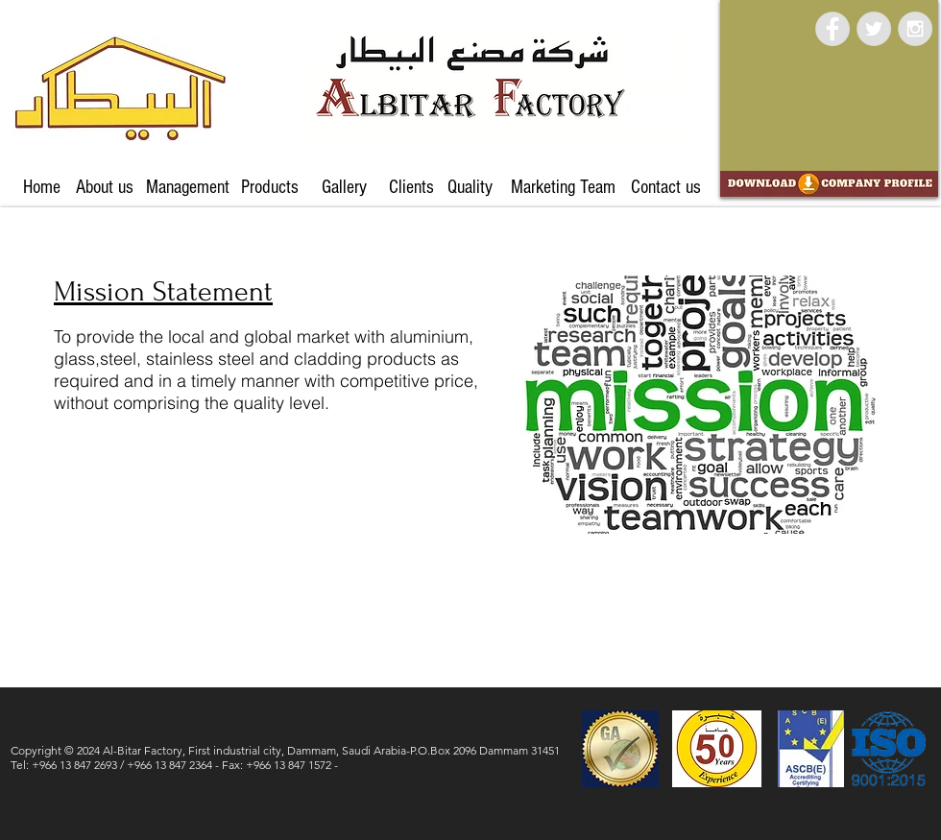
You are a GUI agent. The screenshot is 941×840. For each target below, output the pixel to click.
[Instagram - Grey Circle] (915, 29)
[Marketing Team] (562, 187)
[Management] (187, 187)
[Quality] (469, 187)
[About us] (104, 187)
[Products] (269, 187)
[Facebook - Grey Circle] (832, 29)
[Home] (41, 187)
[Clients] (411, 187)
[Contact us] (665, 187)
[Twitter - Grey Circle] (874, 29)
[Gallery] (343, 187)
